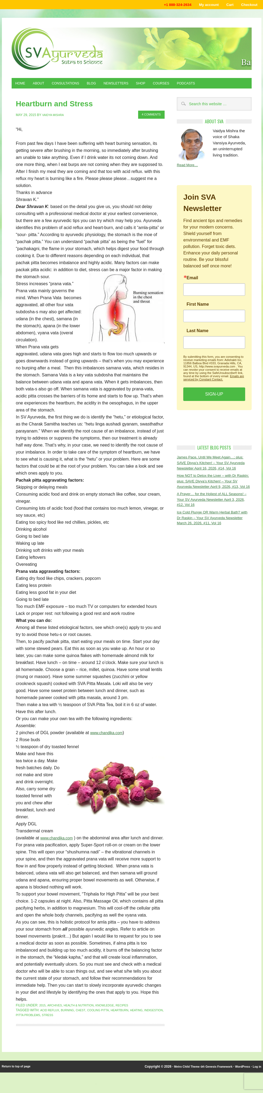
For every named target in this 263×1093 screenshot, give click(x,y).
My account (201, 5)
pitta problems (52, 1022)
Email (192, 281)
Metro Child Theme (177, 1074)
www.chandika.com (108, 733)
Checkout (247, 5)
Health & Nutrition (83, 1012)
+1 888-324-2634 (165, 5)
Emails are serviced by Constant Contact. (213, 381)
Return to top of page (18, 1074)
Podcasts (210, 85)
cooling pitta (104, 1017)
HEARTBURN (129, 1017)
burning (70, 1017)
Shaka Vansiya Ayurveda (132, 50)
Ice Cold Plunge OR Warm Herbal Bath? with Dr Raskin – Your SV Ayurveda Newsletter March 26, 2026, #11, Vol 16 (213, 538)
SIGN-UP (214, 397)
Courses (182, 85)
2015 (42, 1012)
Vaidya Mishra (54, 115)
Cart (225, 5)
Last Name (197, 334)
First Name (198, 308)
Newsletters (131, 85)
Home (21, 85)
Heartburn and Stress (43, 105)
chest (85, 1017)
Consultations (73, 85)
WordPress (240, 1074)
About (42, 85)
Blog (103, 85)
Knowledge (113, 1012)
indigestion (26, 1022)
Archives (56, 1012)
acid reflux (50, 1017)
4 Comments (149, 115)
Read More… (189, 168)
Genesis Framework (213, 1074)
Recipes (132, 1012)
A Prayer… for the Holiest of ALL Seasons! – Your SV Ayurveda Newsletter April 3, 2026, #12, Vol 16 (214, 518)
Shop (159, 85)
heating (148, 1017)
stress (74, 1022)
